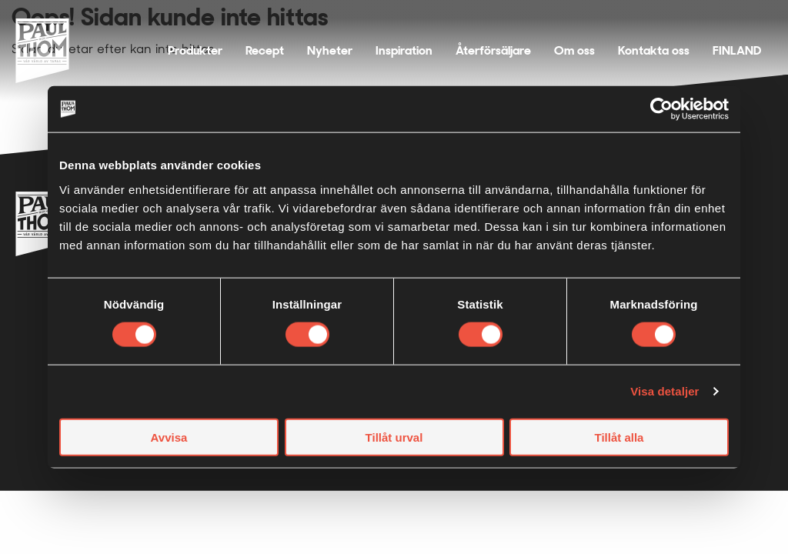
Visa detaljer (664, 391)
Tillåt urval (394, 436)
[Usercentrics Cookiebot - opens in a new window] (661, 109)
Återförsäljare (493, 50)
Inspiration (404, 50)
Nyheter (329, 50)
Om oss (574, 50)
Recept (264, 50)
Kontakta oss (654, 50)
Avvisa (169, 436)
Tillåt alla (619, 436)
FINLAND (737, 50)
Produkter (195, 50)
